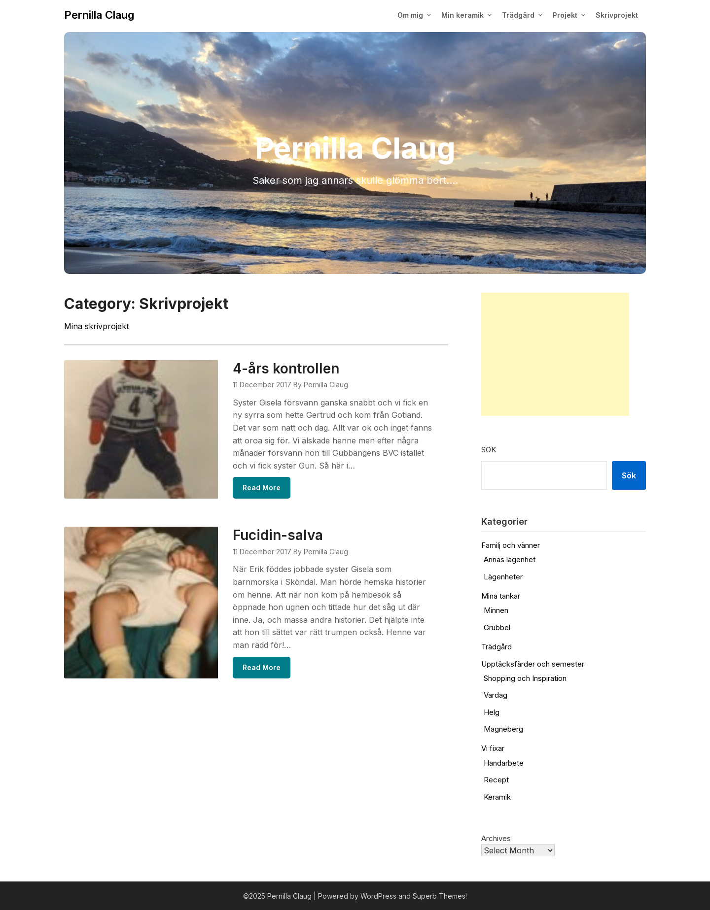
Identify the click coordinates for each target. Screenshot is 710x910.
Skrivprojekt (617, 15)
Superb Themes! (440, 896)
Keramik (497, 797)
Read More (262, 487)
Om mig (410, 15)
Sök (488, 449)
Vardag (495, 695)
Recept (496, 779)
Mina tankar (500, 596)
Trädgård (518, 15)
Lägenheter (503, 576)
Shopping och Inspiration (525, 678)
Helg (491, 712)
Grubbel (497, 627)
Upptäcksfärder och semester (532, 664)
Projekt (565, 15)
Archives (496, 838)
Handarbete (504, 763)
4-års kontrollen (286, 368)
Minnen (496, 610)
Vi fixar (492, 748)
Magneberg (503, 729)
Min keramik (462, 15)
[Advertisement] (555, 354)
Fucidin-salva (278, 535)
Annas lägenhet (509, 559)
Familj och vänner (510, 545)
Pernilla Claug (99, 14)
